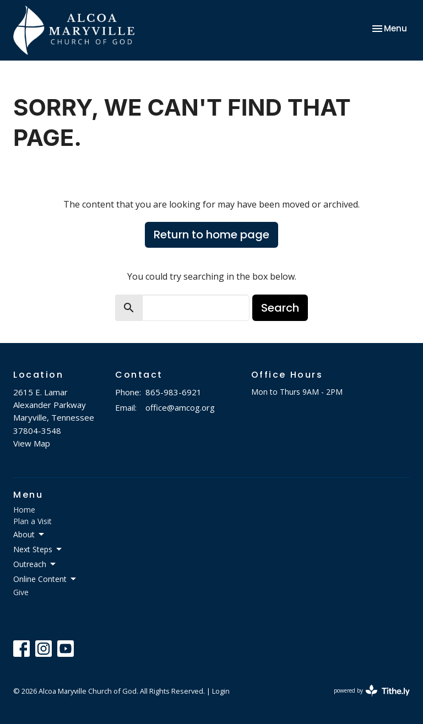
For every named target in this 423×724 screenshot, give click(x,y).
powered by (372, 690)
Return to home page (211, 234)
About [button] (29, 534)
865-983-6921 (173, 392)
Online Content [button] (45, 579)
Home (24, 509)
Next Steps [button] (38, 549)
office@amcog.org (180, 407)
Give (21, 592)
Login (221, 691)
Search (280, 307)
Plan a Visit (32, 521)
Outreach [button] (35, 564)
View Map (31, 443)
